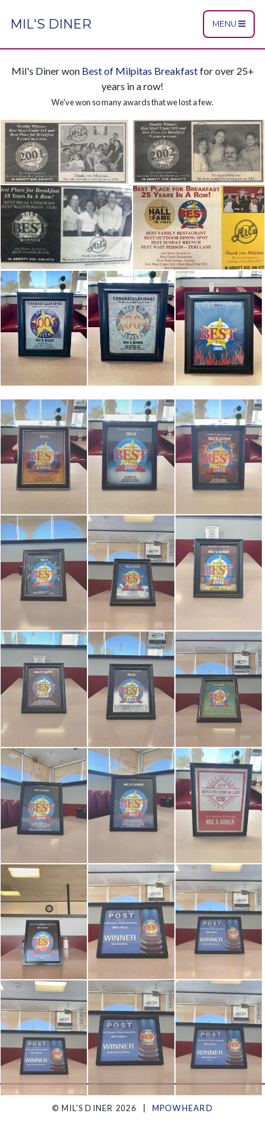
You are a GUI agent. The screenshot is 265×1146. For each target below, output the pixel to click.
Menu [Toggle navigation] (228, 24)
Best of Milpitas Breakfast (140, 71)
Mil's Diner (50, 24)
